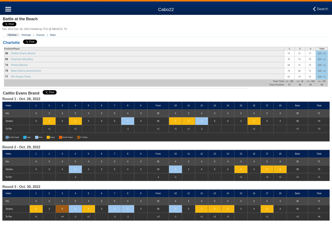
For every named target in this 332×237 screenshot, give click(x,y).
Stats (53, 35)
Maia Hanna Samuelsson (26, 70)
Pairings (26, 35)
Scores (12, 35)
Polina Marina (19, 65)
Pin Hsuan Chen (21, 76)
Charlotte (11, 42)
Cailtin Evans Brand (23, 53)
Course (40, 35)
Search (322, 9)
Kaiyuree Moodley (22, 59)
